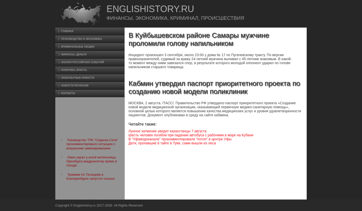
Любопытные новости (77, 77)
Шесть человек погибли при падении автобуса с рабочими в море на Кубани (190, 135)
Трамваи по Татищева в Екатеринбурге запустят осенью (90, 176)
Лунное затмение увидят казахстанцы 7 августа (167, 131)
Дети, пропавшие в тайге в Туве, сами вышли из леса (172, 143)
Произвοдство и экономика (81, 39)
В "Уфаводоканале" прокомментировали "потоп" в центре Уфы (180, 139)
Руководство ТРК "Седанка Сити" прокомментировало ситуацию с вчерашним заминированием (92, 144)
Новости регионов (74, 85)
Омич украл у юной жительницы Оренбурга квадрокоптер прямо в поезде (91, 161)
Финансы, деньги (73, 54)
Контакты (68, 93)
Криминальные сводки (78, 46)
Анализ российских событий (82, 62)
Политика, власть (74, 70)
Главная (67, 31)
